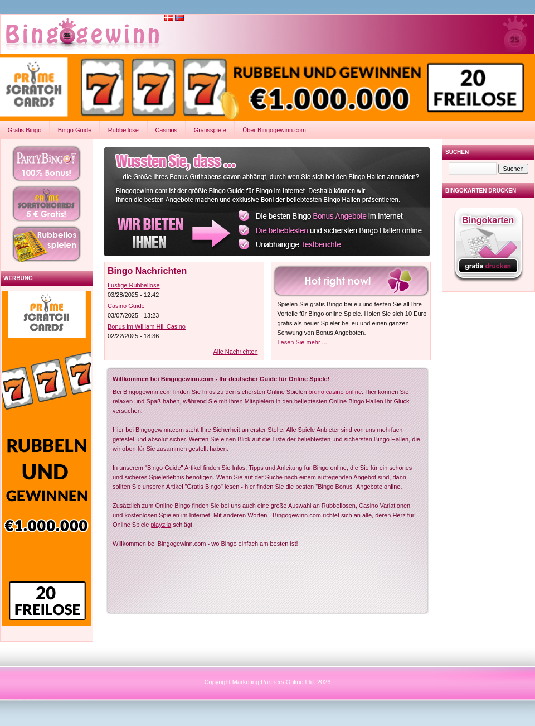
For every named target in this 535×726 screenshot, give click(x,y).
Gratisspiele (210, 130)
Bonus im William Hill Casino (147, 326)
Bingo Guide (75, 130)
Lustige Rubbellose (134, 285)
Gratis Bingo (25, 130)
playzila (161, 524)
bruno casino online (335, 391)
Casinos (166, 130)
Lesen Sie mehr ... (302, 342)
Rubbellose (123, 130)
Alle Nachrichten (235, 351)
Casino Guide (126, 305)
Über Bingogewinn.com (274, 130)
